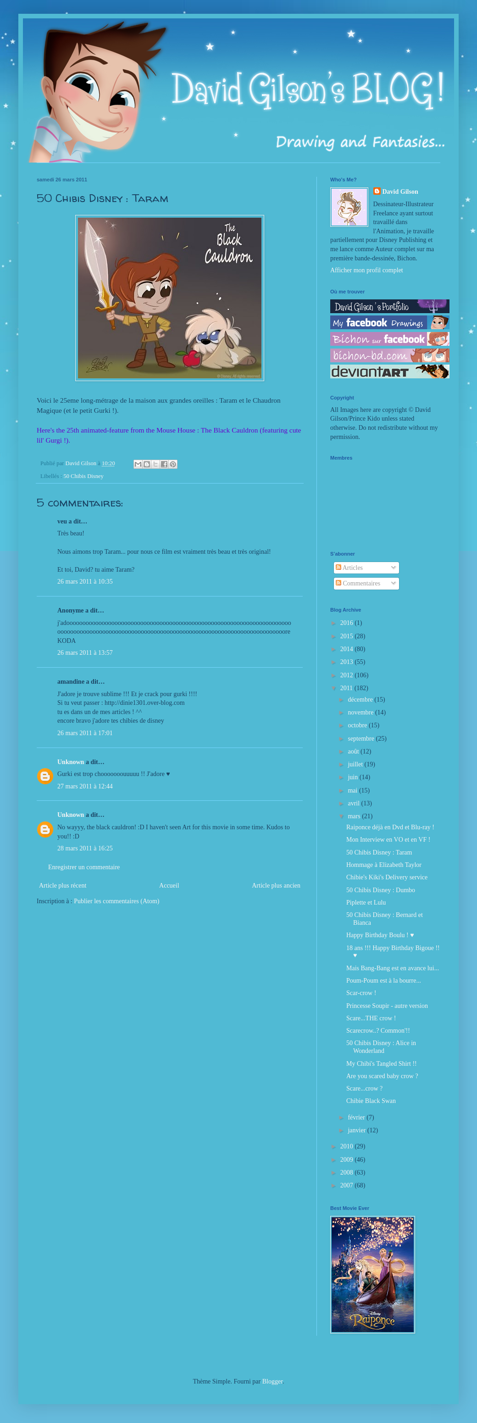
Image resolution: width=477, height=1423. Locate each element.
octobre (358, 725)
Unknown (70, 762)
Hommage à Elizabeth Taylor (384, 864)
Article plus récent (62, 885)
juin (353, 777)
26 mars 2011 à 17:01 (85, 733)
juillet (356, 764)
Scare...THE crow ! (371, 1018)
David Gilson (400, 191)
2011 (347, 688)
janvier (357, 1130)
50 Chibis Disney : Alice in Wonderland (381, 1047)
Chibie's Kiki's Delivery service (386, 877)
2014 (347, 649)
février (357, 1117)
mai (353, 790)
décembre (361, 699)
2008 (347, 1172)
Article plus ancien (276, 885)
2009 (347, 1159)
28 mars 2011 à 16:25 (85, 848)
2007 (347, 1185)
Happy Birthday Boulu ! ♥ (380, 935)
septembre (362, 738)
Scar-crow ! (361, 993)
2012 (347, 675)
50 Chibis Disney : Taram (379, 852)
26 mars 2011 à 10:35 (85, 581)
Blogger (272, 1381)
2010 (347, 1146)
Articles (349, 567)
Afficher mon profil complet (366, 270)
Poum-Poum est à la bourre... (383, 980)
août (354, 751)
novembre (361, 712)
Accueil (169, 885)
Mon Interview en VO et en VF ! (388, 839)
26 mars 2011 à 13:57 (85, 652)
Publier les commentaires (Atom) (116, 901)
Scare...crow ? (364, 1088)
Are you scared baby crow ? (382, 1076)
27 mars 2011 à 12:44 (85, 786)
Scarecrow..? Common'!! (378, 1030)
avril (354, 803)
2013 (347, 661)
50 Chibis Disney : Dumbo (380, 890)
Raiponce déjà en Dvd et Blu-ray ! (390, 827)
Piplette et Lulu (366, 902)
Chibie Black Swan (371, 1100)
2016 (347, 622)
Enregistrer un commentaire (84, 867)
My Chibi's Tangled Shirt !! (381, 1063)
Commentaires (358, 583)
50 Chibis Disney (83, 476)
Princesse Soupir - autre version (387, 1005)
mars (355, 816)
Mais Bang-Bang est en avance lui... (392, 968)
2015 (347, 636)
